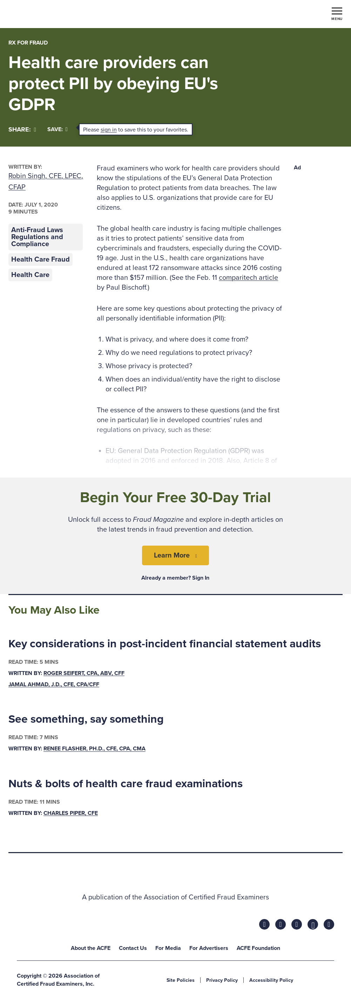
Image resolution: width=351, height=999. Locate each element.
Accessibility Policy (271, 980)
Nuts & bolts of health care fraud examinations (125, 783)
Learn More (172, 555)
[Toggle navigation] (337, 13)
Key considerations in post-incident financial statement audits (164, 643)
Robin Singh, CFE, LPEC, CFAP (45, 181)
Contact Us (133, 948)
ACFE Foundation (258, 948)
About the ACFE (90, 948)
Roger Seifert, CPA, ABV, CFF (83, 673)
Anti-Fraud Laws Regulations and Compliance (37, 237)
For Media (168, 948)
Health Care (30, 275)
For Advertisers (208, 948)
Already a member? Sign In (175, 577)
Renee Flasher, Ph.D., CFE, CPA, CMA (94, 748)
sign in (109, 129)
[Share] (22, 129)
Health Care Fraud (40, 259)
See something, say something (86, 719)
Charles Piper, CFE (70, 813)
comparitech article (248, 278)
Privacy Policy (222, 980)
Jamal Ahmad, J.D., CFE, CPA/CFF (53, 684)
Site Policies (181, 980)
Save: (57, 129)
